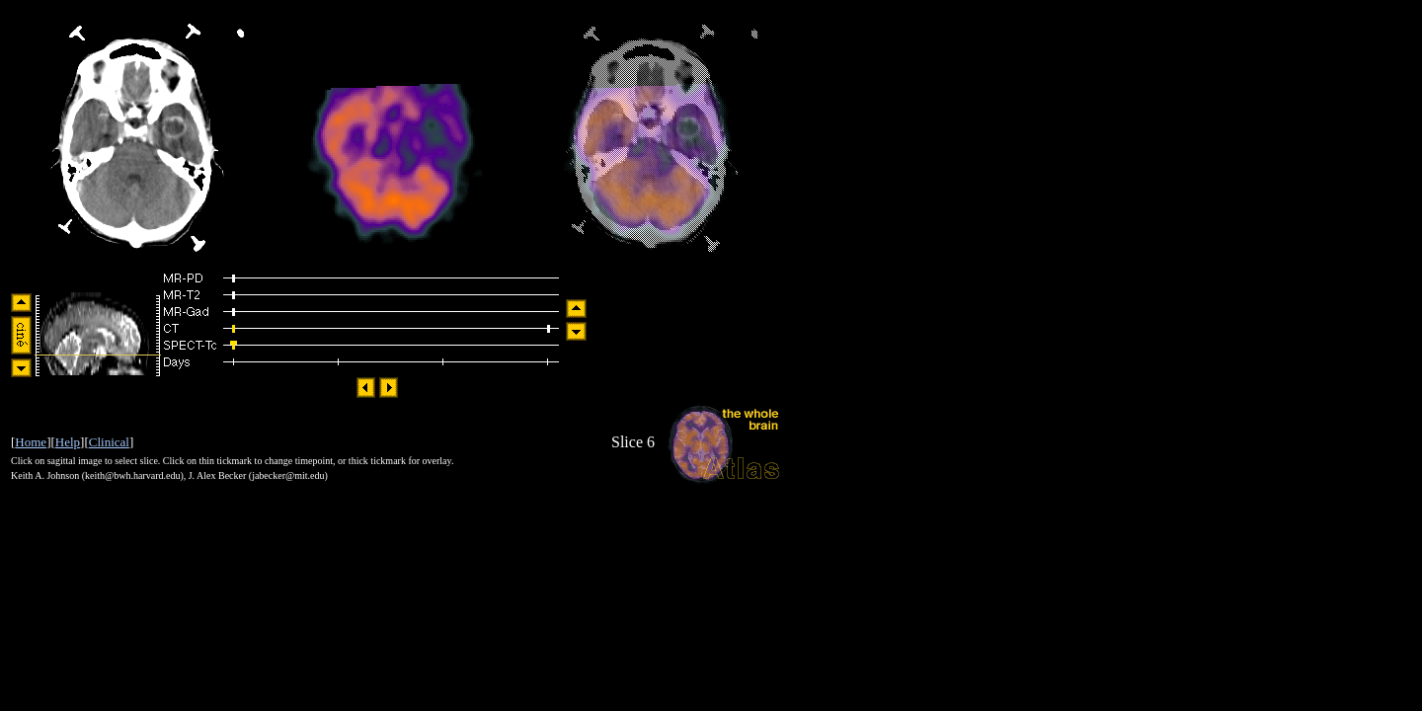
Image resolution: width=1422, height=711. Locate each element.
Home (30, 441)
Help (67, 441)
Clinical (109, 441)
